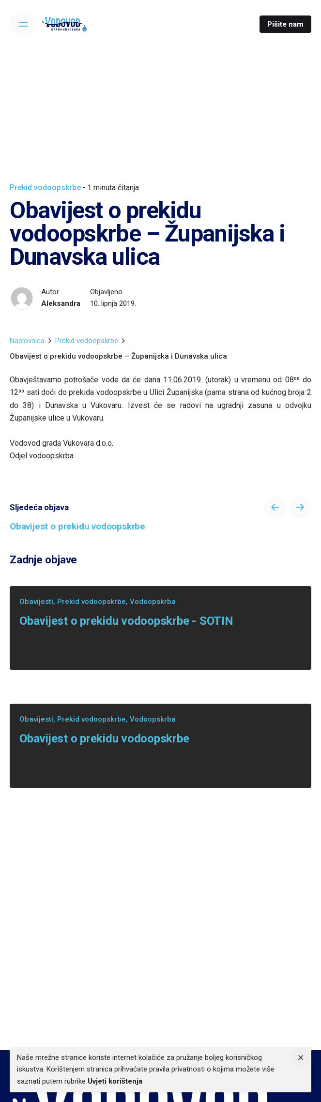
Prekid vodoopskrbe (45, 187)
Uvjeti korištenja (115, 1081)
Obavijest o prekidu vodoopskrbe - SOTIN (126, 621)
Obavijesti (36, 601)
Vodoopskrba (153, 601)
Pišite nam (285, 24)
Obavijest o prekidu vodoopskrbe (104, 738)
